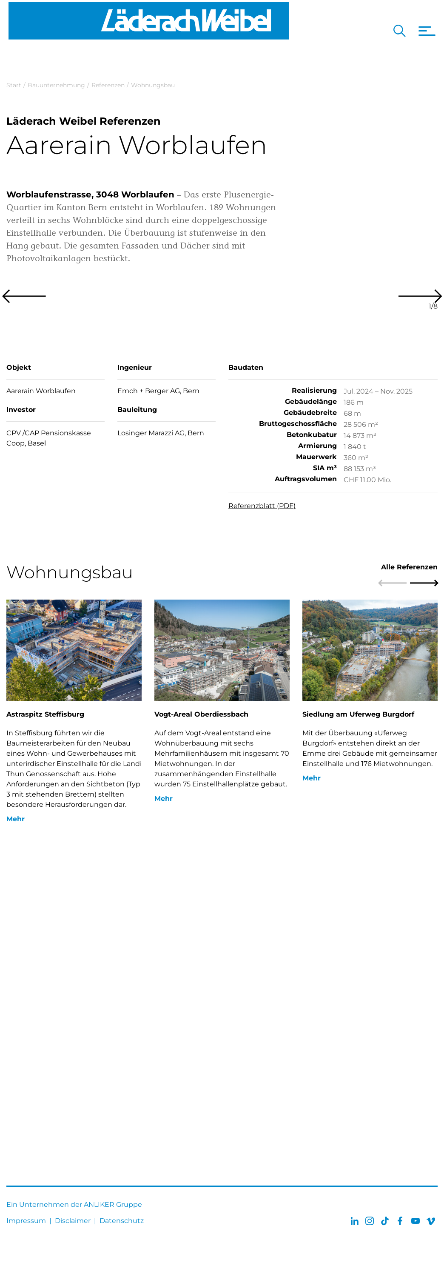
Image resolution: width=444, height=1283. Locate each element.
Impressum (26, 1221)
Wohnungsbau (153, 85)
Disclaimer (73, 1221)
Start (13, 85)
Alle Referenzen (409, 847)
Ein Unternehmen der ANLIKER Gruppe (74, 1204)
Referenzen (108, 85)
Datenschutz (122, 1221)
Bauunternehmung (56, 85)
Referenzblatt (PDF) (262, 786)
